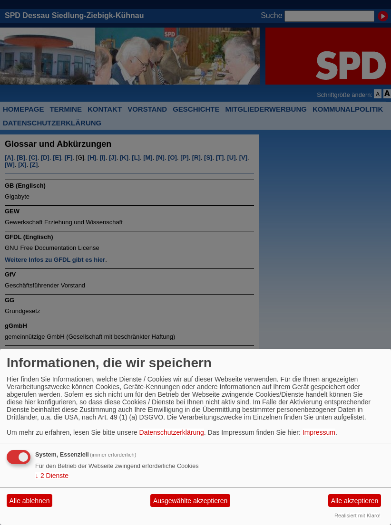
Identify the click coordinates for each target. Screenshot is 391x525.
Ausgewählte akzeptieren (190, 501)
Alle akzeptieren (355, 501)
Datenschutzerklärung (171, 432)
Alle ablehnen (30, 501)
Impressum (319, 432)
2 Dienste (51, 475)
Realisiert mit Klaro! (357, 515)
